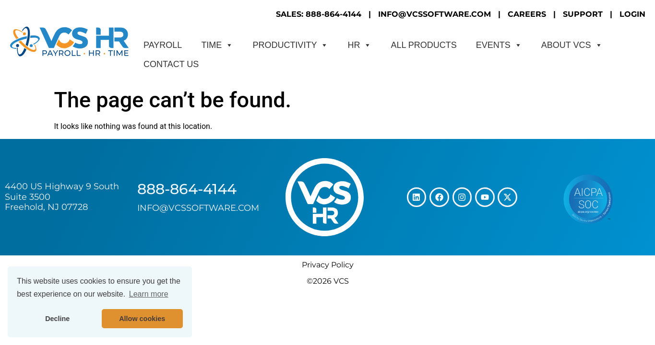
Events (499, 45)
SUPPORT (583, 14)
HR (359, 45)
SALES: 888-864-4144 (318, 14)
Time (217, 45)
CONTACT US (171, 64)
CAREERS (527, 14)
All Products (423, 45)
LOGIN (632, 14)
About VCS (572, 45)
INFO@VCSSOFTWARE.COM (434, 14)
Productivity (290, 45)
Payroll (162, 45)
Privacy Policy (328, 264)
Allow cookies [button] (142, 318)
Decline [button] (57, 318)
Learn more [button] (148, 294)
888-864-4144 (187, 189)
